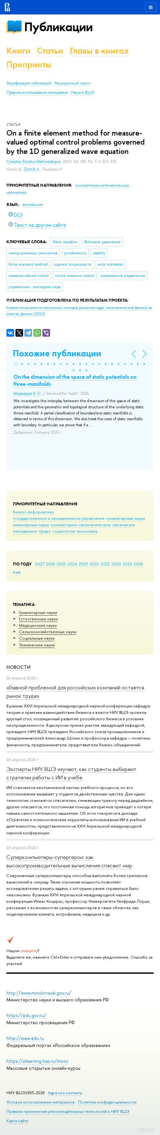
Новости (18, 667)
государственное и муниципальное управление (59, 518)
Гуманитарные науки (38, 612)
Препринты (28, 64)
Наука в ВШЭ (82, 92)
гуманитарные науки (125, 518)
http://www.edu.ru (25, 1038)
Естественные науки (38, 619)
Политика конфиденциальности (107, 1102)
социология (63, 531)
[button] (16, 364)
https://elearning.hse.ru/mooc (37, 1061)
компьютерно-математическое (81, 525)
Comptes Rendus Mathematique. (34, 161)
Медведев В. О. (27, 393)
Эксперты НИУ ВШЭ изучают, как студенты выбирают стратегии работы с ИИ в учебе (71, 773)
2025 (61, 564)
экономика (87, 531)
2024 (72, 564)
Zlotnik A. (32, 169)
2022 (94, 564)
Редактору (145, 1129)
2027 (39, 564)
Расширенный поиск (72, 83)
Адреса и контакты (65, 1092)
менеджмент (25, 531)
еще (17, 572)
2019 (127, 564)
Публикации (58, 27)
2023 (83, 564)
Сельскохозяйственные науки (47, 631)
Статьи (50, 50)
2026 (50, 564)
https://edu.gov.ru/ (26, 1015)
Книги (18, 50)
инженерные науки (31, 525)
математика (123, 525)
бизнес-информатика (33, 512)
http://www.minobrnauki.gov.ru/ (38, 993)
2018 (138, 564)
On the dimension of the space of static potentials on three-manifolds (75, 380)
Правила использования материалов (37, 92)
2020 (116, 564)
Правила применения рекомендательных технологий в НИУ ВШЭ (67, 1111)
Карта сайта (17, 1120)
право (45, 531)
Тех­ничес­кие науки (37, 645)
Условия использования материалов (40, 1102)
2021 (105, 564)
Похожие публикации (57, 353)
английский (32, 204)
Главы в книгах (99, 50)
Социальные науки (37, 638)
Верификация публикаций (29, 83)
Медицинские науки (38, 625)
